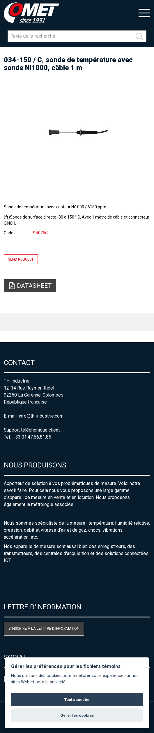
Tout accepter (77, 699)
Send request (20, 259)
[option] (77, 132)
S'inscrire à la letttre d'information (43, 628)
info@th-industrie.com (41, 416)
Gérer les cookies (77, 715)
